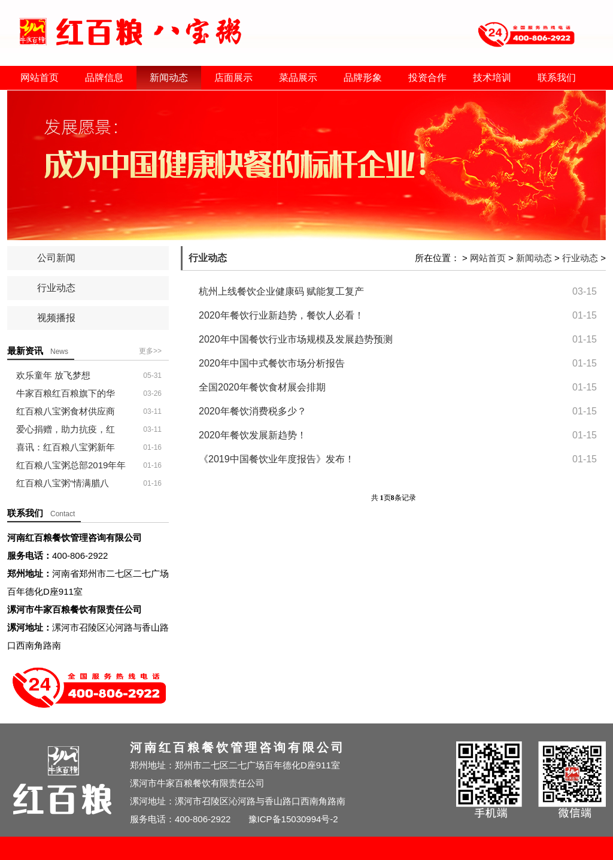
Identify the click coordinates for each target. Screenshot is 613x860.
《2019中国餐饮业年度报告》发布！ (276, 459)
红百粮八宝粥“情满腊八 (62, 483)
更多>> (150, 351)
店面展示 (233, 77)
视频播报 (56, 318)
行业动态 (56, 288)
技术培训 (492, 77)
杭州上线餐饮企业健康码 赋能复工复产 (281, 291)
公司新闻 (56, 258)
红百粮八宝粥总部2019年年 (71, 465)
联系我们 (557, 77)
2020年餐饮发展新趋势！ (252, 435)
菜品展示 (298, 77)
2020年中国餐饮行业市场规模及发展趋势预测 (296, 339)
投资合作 (427, 77)
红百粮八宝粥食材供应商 (65, 411)
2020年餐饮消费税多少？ (252, 411)
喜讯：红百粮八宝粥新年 (65, 447)
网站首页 (39, 77)
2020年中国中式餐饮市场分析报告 (272, 363)
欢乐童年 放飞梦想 (53, 375)
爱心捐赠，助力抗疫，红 (65, 429)
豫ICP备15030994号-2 (293, 819)
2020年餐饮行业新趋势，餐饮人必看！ (281, 315)
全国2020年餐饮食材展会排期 (262, 387)
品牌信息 (104, 77)
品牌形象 (363, 77)
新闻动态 (169, 77)
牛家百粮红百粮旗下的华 (65, 393)
